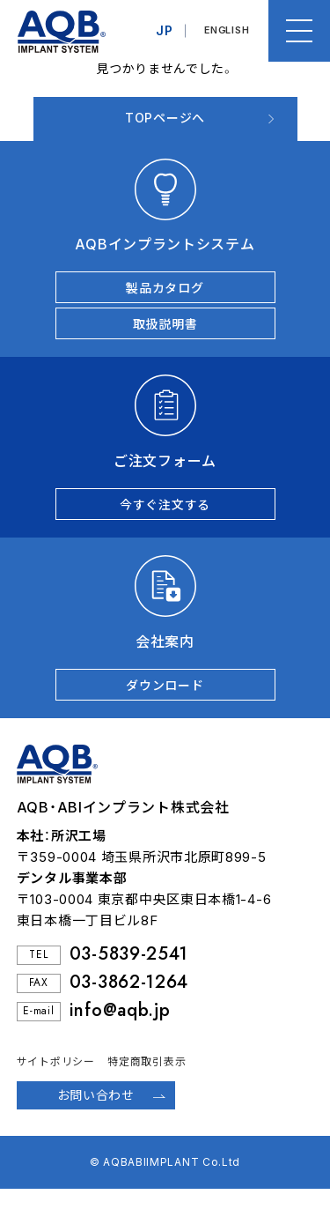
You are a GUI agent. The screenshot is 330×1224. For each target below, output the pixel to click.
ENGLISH (226, 31)
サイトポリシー (56, 1061)
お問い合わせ (96, 1094)
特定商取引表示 (146, 1061)
